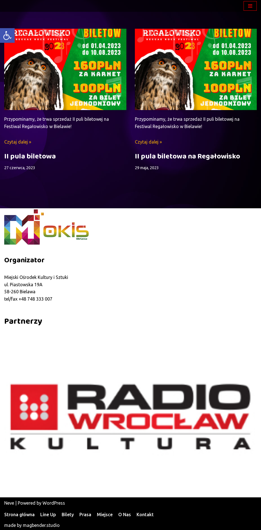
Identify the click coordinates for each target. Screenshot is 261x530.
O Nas (124, 514)
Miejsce (105, 514)
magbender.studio (41, 525)
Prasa (85, 514)
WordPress (54, 503)
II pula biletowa (30, 156)
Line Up (48, 514)
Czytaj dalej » (17, 141)
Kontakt (145, 514)
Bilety (68, 514)
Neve (9, 503)
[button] (7, 35)
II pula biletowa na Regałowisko (187, 156)
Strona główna (19, 514)
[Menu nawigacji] (250, 6)
